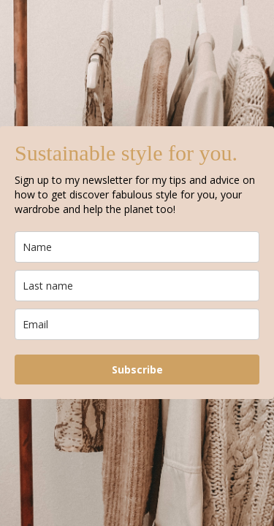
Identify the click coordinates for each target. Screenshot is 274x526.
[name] (137, 247)
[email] (137, 324)
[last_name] (137, 285)
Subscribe (137, 369)
